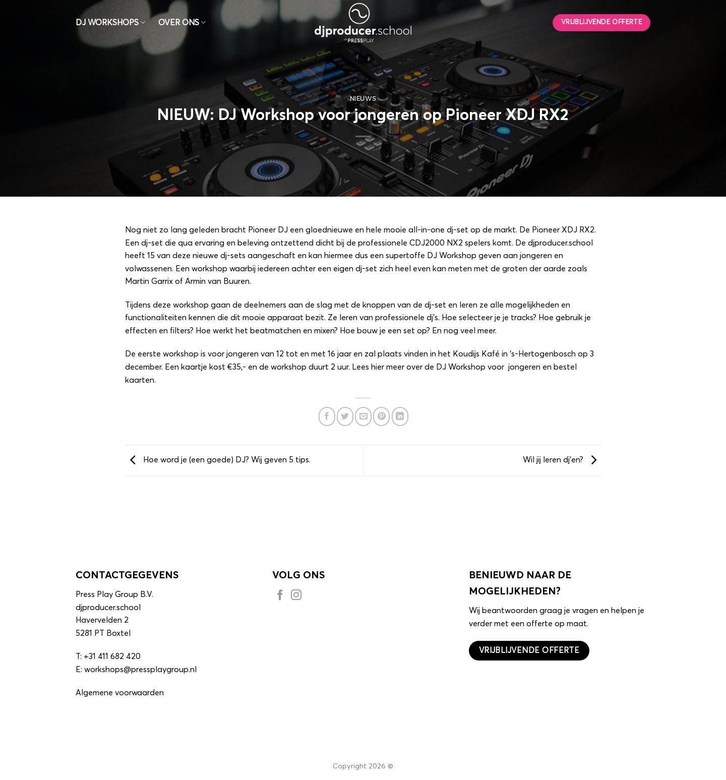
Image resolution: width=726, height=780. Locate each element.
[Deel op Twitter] (345, 416)
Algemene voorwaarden (120, 693)
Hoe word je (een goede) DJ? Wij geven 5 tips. (218, 460)
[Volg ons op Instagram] (296, 596)
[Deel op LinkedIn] (400, 416)
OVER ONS (182, 22)
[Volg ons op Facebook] (280, 596)
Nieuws (363, 99)
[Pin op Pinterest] (381, 416)
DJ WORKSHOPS (110, 22)
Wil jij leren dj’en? (562, 460)
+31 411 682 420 (112, 656)
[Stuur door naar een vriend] (363, 416)
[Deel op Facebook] (327, 416)
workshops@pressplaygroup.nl (140, 670)
